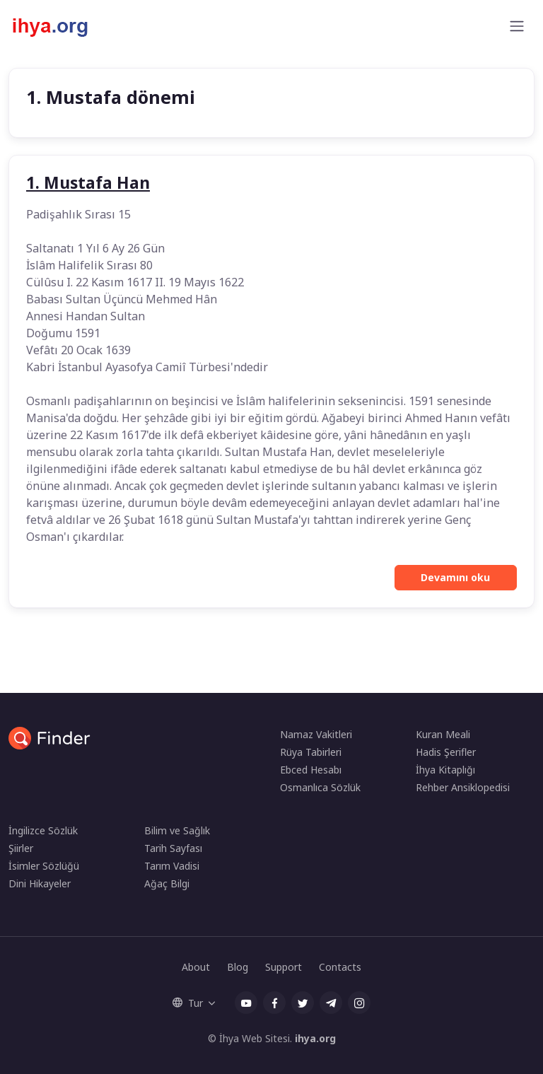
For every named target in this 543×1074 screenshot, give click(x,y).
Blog (237, 967)
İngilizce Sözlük (43, 830)
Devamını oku (455, 577)
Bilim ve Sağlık (177, 830)
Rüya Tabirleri (310, 752)
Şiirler (20, 848)
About (196, 967)
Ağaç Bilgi (166, 883)
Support (283, 967)
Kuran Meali (443, 734)
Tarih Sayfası (173, 848)
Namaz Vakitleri (316, 734)
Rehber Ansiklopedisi (463, 787)
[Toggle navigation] (517, 26)
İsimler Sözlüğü (43, 865)
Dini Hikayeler (39, 883)
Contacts (340, 967)
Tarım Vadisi (171, 865)
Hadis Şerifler (446, 752)
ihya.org (315, 1038)
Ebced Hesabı (310, 769)
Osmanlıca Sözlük (320, 787)
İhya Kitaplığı (445, 769)
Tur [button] (188, 1003)
